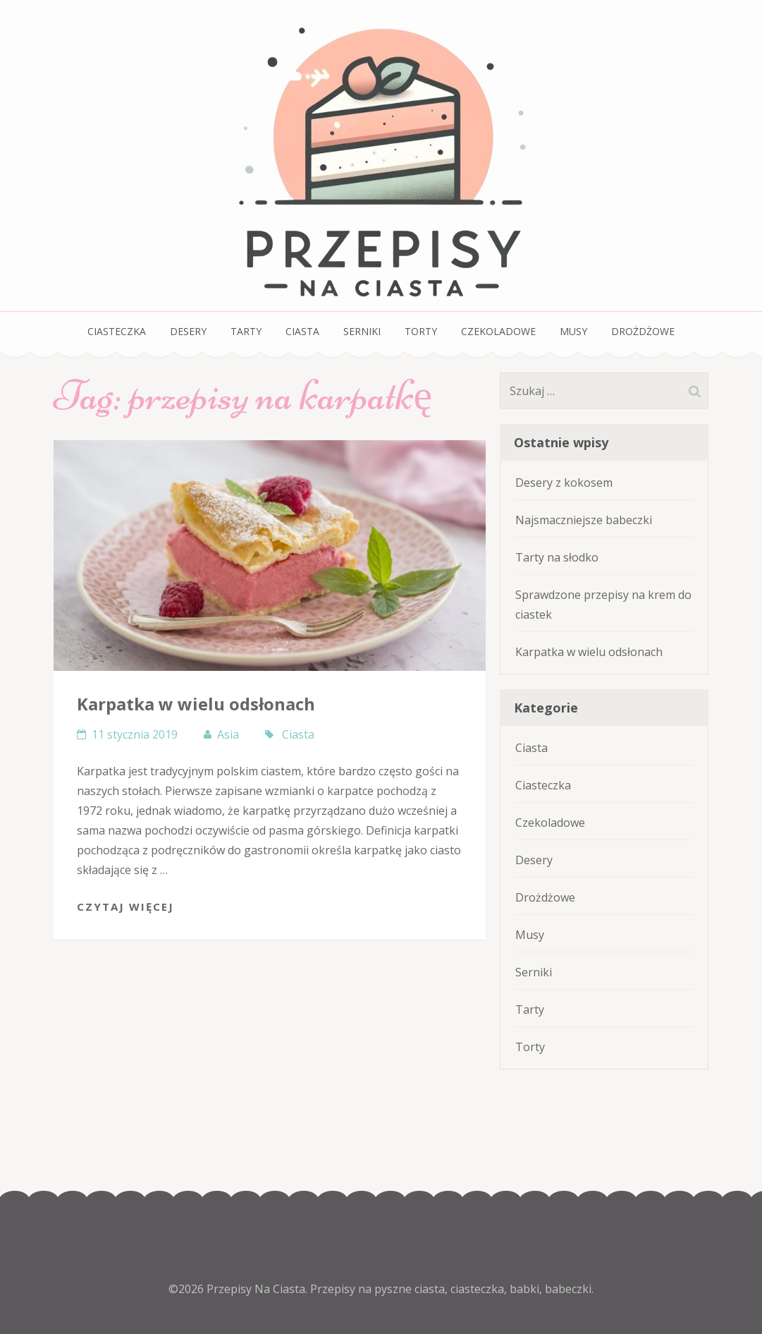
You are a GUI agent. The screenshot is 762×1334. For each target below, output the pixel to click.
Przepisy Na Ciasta (256, 1289)
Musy (573, 331)
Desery (188, 331)
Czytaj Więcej (125, 906)
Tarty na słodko (556, 557)
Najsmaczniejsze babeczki (583, 520)
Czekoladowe (498, 331)
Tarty (246, 331)
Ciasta (302, 331)
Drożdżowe (643, 331)
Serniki (362, 331)
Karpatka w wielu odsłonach (196, 703)
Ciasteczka (116, 331)
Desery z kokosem (564, 482)
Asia (228, 734)
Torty (421, 331)
